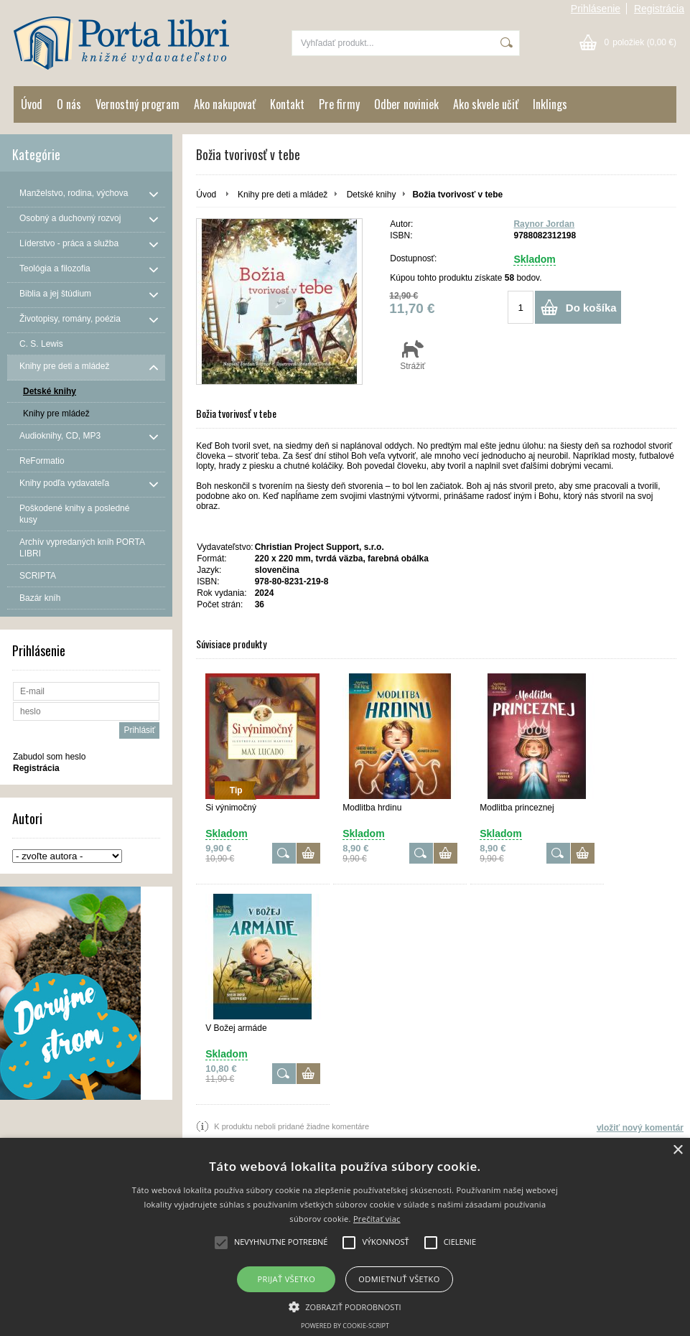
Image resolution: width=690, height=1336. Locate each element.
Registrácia (659, 8)
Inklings (550, 104)
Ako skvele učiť (485, 104)
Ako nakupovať (225, 104)
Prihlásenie (595, 8)
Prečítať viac (377, 1218)
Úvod (31, 104)
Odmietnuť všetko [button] (398, 1279)
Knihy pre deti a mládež (282, 195)
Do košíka (591, 308)
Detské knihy (371, 195)
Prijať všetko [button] (287, 1279)
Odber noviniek (406, 104)
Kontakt (287, 104)
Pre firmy (339, 104)
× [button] (677, 1150)
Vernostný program (137, 104)
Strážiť (412, 354)
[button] (345, 1305)
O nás (69, 104)
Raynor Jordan (543, 224)
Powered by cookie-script (345, 1325)
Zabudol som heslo (49, 757)
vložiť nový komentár (640, 1128)
